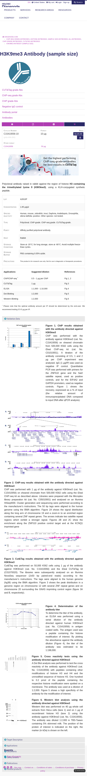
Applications (10, 745)
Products (10, 10)
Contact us (29, 767)
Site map (17, 767)
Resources (65, 10)
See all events (14, 756)
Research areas (44, 10)
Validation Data (12, 318)
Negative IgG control (12, 106)
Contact (24, 18)
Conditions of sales (44, 767)
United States (38, 2)
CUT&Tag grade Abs (12, 90)
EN (29, 2)
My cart (50, 2)
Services (25, 10)
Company (9, 18)
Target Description (13, 739)
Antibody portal (9, 112)
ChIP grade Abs (10, 101)
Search (78, 2)
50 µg (43, 146)
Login (59, 2)
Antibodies (7, 118)
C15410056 (8, 146)
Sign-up (66, 2)
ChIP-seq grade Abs (12, 95)
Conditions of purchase (64, 767)
